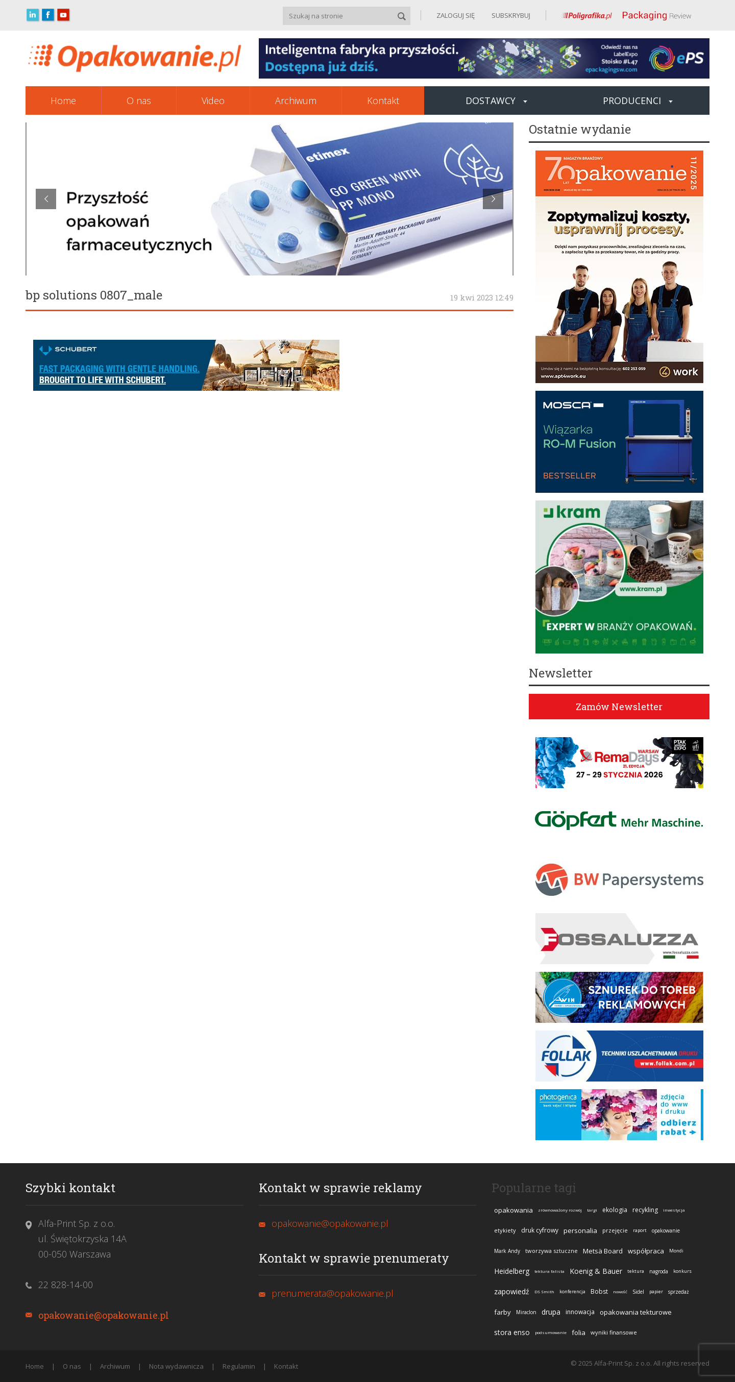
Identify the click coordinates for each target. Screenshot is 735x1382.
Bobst (599, 1291)
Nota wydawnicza (176, 1366)
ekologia (614, 1209)
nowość (620, 1291)
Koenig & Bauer (596, 1271)
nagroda (658, 1271)
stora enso (512, 1332)
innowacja (580, 1312)
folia (578, 1332)
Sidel (638, 1291)
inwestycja (674, 1210)
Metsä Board (603, 1250)
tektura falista (549, 1271)
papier (656, 1291)
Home (63, 100)
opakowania (513, 1210)
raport (640, 1230)
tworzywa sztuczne (551, 1250)
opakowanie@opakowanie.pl (103, 1315)
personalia (580, 1230)
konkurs (682, 1271)
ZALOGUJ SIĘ (455, 15)
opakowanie (666, 1230)
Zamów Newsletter (619, 706)
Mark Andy (507, 1250)
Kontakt (383, 100)
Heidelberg (511, 1271)
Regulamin (239, 1366)
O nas (139, 100)
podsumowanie (551, 1332)
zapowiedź (511, 1291)
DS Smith (544, 1291)
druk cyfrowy (539, 1230)
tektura (635, 1271)
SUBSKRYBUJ (510, 15)
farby (502, 1312)
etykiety (505, 1230)
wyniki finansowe (614, 1332)
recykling (645, 1209)
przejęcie (615, 1230)
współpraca (646, 1250)
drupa (551, 1312)
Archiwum (295, 100)
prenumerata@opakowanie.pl (333, 1293)
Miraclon (526, 1312)
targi (592, 1210)
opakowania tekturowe (636, 1312)
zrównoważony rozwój (560, 1210)
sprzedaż (678, 1291)
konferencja (572, 1291)
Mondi (676, 1250)
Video (213, 100)
